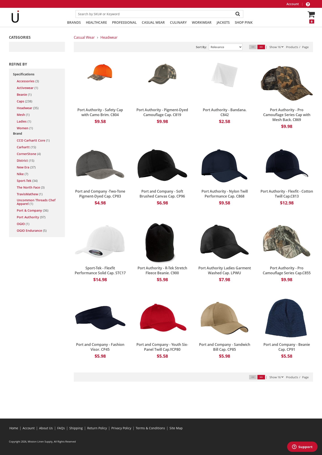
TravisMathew (29, 194)
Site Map (176, 428)
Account (293, 4)
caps (24, 101)
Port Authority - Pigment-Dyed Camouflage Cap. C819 (162, 112)
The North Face (30, 187)
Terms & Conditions (150, 428)
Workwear (202, 22)
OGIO (23, 224)
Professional (124, 22)
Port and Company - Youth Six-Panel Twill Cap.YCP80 (162, 347)
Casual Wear (153, 22)
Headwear (109, 37)
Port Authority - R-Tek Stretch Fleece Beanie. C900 (162, 270)
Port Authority (31, 217)
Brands (74, 22)
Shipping (76, 428)
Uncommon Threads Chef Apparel (36, 202)
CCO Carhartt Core (33, 140)
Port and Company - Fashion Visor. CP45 (100, 347)
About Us (46, 428)
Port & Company (32, 210)
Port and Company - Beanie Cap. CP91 (286, 347)
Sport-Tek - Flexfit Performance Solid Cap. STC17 (100, 270)
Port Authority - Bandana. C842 (224, 112)
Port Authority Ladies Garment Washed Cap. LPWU (224, 270)
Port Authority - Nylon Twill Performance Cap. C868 (224, 194)
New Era (26, 167)
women (25, 128)
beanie (24, 94)
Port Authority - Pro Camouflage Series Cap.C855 (287, 270)
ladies (24, 121)
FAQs (61, 428)
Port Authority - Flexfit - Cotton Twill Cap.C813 (287, 194)
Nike (22, 174)
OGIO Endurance (32, 230)
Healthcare (96, 22)
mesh (23, 115)
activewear (27, 88)
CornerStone (29, 154)
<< (252, 47)
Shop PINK (244, 22)
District (25, 160)
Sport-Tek (27, 181)
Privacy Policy (121, 428)
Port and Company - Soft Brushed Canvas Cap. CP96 (162, 194)
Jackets (223, 22)
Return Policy (97, 428)
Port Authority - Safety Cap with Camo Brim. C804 (100, 112)
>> (261, 47)
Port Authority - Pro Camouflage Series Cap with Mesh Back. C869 (286, 114)
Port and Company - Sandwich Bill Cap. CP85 (224, 347)
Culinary (178, 22)
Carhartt (26, 147)
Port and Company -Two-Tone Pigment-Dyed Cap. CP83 (100, 194)
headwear (27, 108)
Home (13, 428)
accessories (28, 81)
